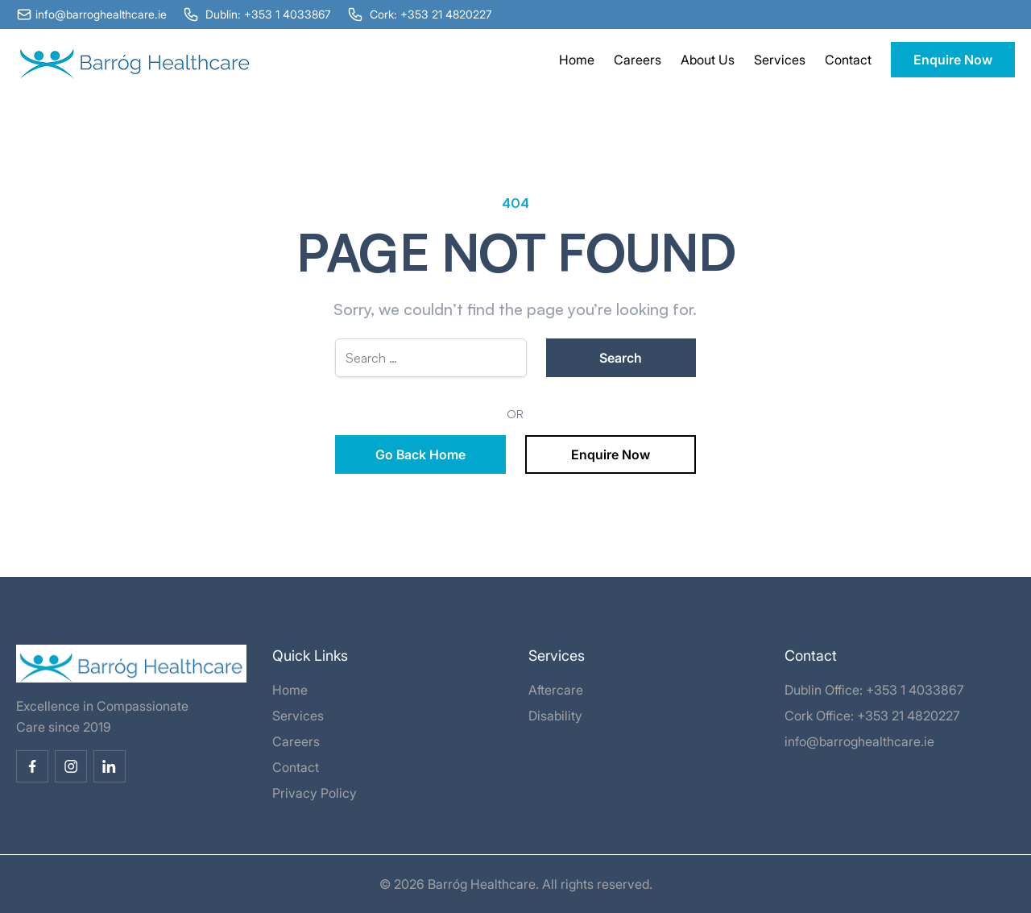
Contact (848, 60)
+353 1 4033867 (915, 690)
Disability (555, 716)
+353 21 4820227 (908, 716)
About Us (708, 60)
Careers (637, 60)
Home (576, 60)
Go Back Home (420, 454)
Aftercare (555, 690)
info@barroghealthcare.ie (859, 741)
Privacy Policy (314, 793)
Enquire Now (952, 60)
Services (779, 60)
